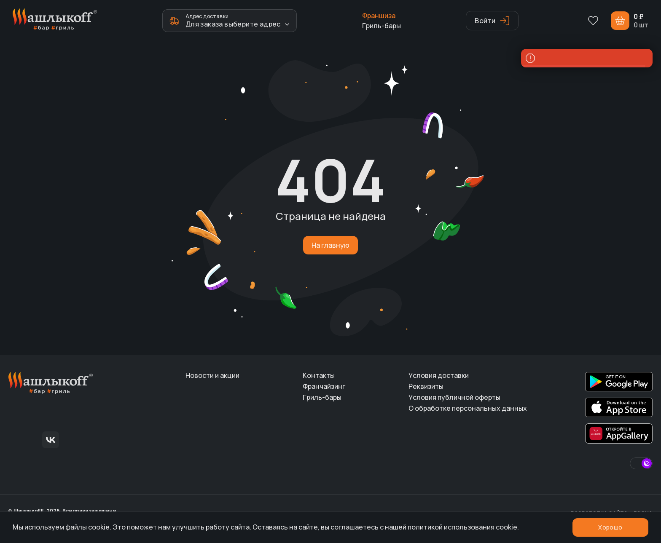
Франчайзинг (324, 386)
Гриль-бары (381, 25)
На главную (330, 245)
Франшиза (378, 15)
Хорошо (610, 527)
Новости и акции (212, 375)
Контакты (319, 375)
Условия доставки (438, 375)
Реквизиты (425, 386)
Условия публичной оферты (454, 397)
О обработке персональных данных (467, 408)
